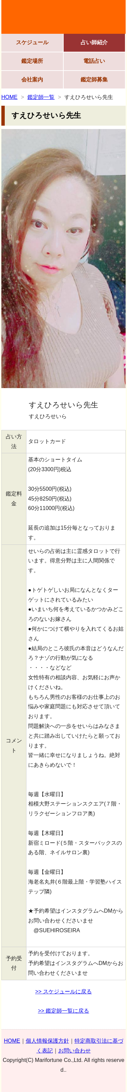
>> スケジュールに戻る (63, 991)
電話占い (94, 61)
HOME (9, 97)
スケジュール (32, 42)
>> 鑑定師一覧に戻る (63, 1011)
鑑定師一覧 (41, 97)
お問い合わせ (74, 1050)
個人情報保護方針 (47, 1041)
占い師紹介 (94, 42)
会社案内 (32, 79)
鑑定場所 (32, 61)
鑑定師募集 (94, 79)
